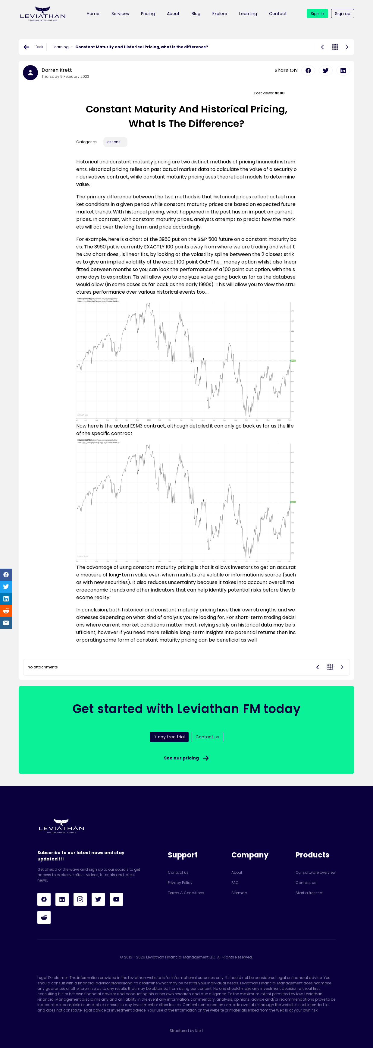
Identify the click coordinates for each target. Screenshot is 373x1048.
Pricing (148, 14)
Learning (248, 14)
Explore (219, 14)
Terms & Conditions (186, 892)
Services (120, 14)
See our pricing (186, 758)
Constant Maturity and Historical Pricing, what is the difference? (141, 46)
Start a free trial (309, 892)
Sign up (342, 14)
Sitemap (239, 892)
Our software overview (316, 872)
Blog (196, 14)
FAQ (234, 882)
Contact (278, 14)
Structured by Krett (186, 1030)
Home (93, 14)
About (173, 14)
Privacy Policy (180, 882)
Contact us (178, 872)
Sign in (317, 14)
